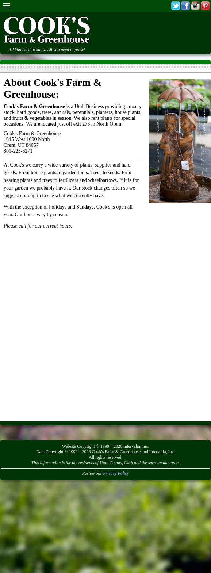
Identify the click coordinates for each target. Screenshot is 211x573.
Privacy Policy (116, 473)
